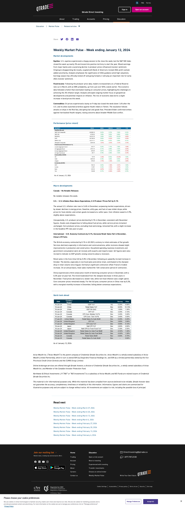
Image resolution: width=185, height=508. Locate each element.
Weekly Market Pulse (96, 475)
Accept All (150, 503)
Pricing (106, 19)
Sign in (124, 9)
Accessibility (113, 486)
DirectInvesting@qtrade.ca (135, 452)
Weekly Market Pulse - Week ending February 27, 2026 (75, 423)
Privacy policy (123, 486)
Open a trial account (96, 457)
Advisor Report (55, 493)
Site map (149, 486)
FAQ (142, 3)
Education (121, 19)
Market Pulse (54, 26)
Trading (75, 19)
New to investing (95, 461)
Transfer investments (96, 468)
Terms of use (134, 486)
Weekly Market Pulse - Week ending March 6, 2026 (73, 419)
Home (72, 452)
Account (73, 461)
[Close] (181, 503)
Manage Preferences (133, 503)
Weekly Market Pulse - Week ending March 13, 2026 (74, 415)
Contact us (74, 475)
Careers (73, 472)
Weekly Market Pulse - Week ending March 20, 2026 (74, 412)
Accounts (91, 19)
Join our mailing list (45, 452)
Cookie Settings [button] (102, 486)
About (61, 19)
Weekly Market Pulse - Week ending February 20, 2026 (75, 427)
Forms (148, 3)
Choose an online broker (97, 472)
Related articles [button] (70, 26)
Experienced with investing (98, 464)
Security (142, 486)
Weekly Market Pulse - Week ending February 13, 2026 (75, 431)
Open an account (142, 9)
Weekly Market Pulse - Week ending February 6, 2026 (74, 435)
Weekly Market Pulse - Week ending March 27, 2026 (74, 408)
